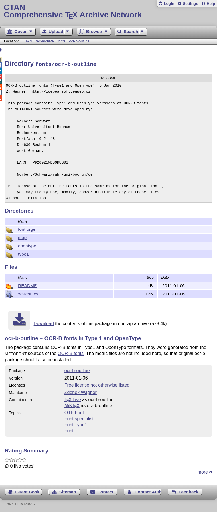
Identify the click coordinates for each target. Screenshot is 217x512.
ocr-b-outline (79, 41)
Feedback (188, 491)
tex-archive (45, 41)
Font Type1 (75, 423)
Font (69, 429)
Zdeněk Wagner (80, 391)
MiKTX (72, 404)
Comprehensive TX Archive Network (108, 11)
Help (211, 3)
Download (44, 322)
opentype (27, 244)
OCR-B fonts (71, 352)
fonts (62, 41)
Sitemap (67, 491)
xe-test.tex (28, 293)
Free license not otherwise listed (97, 384)
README (27, 284)
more (203, 471)
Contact (105, 491)
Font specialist (79, 417)
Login (169, 3)
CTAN (27, 41)
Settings (190, 3)
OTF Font (74, 411)
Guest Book (27, 491)
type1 (23, 253)
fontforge (26, 228)
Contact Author (148, 491)
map (22, 236)
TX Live (72, 398)
